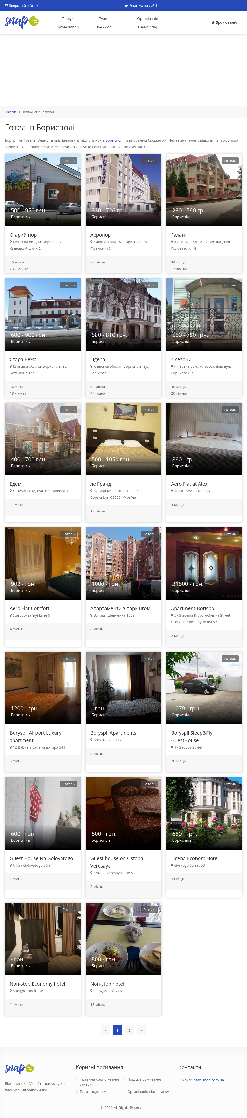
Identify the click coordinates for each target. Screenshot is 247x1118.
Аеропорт (101, 235)
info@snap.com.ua (208, 1079)
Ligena (97, 359)
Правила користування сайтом (100, 1082)
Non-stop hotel (107, 983)
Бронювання (225, 22)
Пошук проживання (67, 22)
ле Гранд (100, 484)
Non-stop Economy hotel (37, 983)
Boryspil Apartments (113, 733)
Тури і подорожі (104, 22)
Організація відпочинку (147, 22)
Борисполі (114, 140)
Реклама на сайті (141, 5)
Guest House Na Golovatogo (41, 858)
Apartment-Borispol (193, 608)
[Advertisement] (123, 70)
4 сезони (181, 359)
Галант (179, 235)
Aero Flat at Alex (189, 484)
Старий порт (24, 235)
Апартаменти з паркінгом (120, 608)
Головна (11, 112)
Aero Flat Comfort (29, 608)
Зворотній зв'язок (21, 5)
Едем (15, 484)
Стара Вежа (23, 359)
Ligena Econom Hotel (195, 858)
